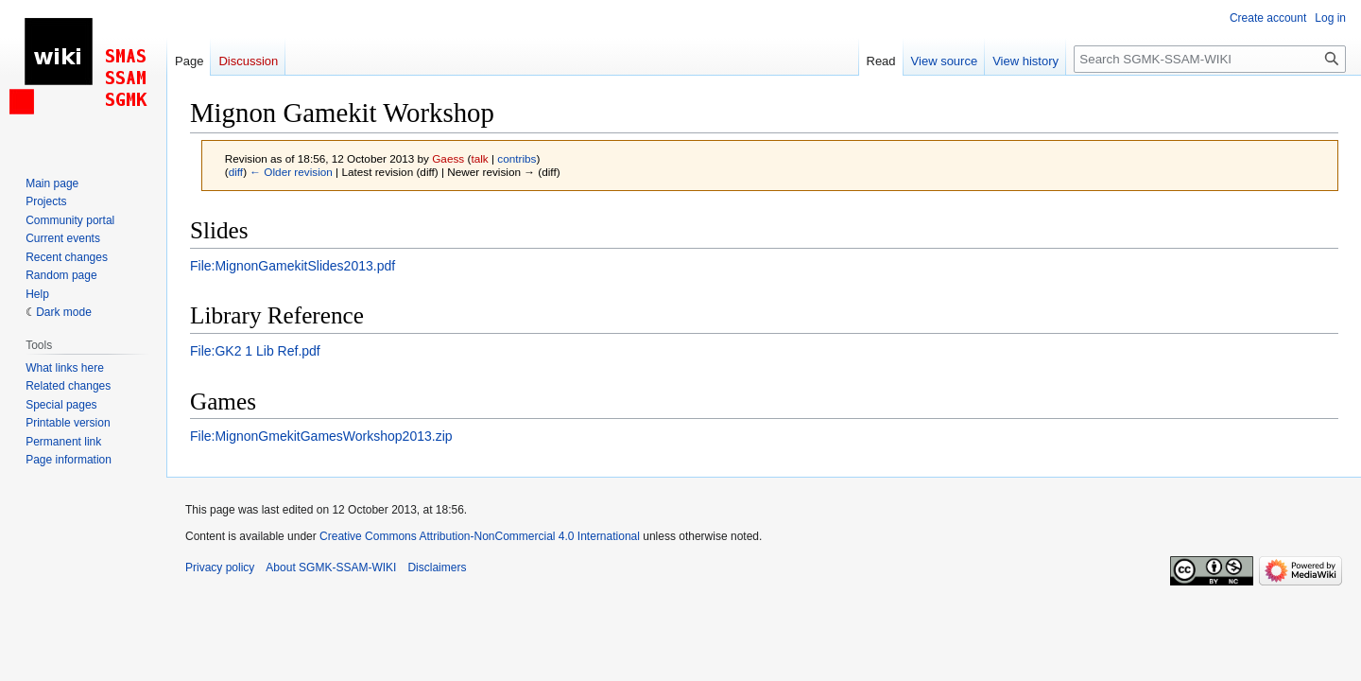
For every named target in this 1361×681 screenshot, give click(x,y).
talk (479, 158)
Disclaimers (436, 567)
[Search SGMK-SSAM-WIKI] (1210, 59)
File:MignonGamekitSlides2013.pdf (292, 265)
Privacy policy (219, 567)
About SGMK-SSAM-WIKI (331, 567)
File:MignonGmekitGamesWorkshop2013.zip (321, 436)
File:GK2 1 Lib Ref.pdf (255, 350)
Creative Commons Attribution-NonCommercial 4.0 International (479, 536)
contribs (516, 158)
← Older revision (291, 172)
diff (236, 172)
